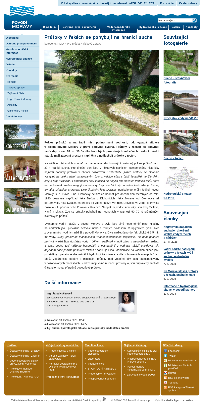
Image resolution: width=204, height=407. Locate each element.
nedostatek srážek (117, 328)
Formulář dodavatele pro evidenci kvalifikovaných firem (63, 366)
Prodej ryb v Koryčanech (102, 373)
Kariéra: (12, 345)
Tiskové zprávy (16, 87)
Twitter (172, 355)
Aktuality (12, 104)
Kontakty (11, 70)
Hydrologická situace (153, 27)
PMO (60, 43)
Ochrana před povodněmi (21, 43)
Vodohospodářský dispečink (98, 352)
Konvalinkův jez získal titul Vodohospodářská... (142, 352)
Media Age (172, 400)
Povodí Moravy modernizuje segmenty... (141, 368)
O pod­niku (49, 27)
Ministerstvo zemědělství (182, 360)
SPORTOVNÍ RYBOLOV (102, 368)
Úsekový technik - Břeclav (25, 350)
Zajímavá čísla (15, 93)
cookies (188, 400)
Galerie (10, 64)
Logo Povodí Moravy (19, 99)
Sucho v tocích (181, 145)
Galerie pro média (17, 110)
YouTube (173, 382)
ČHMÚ (172, 373)
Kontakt (11, 81)
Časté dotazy (188, 3)
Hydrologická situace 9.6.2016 (181, 182)
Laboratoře (94, 358)
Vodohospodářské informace (118, 28)
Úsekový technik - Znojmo (25, 355)
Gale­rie (176, 27)
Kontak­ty (192, 27)
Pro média (167, 3)
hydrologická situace (74, 328)
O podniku (12, 37)
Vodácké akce (96, 363)
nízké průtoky (96, 328)
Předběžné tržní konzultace (62, 376)
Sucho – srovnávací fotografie (181, 67)
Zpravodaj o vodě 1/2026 (141, 374)
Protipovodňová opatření (102, 378)
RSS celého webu (178, 377)
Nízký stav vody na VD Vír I (181, 107)
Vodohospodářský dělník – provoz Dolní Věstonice (25, 362)
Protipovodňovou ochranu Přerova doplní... (141, 360)
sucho (56, 328)
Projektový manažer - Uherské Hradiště (22, 370)
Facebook (173, 350)
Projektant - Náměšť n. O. (24, 376)
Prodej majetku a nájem (62, 350)
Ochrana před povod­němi (79, 27)
